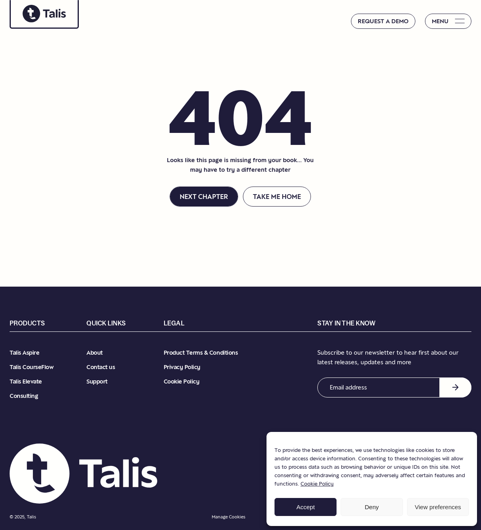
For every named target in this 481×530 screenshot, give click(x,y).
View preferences (438, 507)
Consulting (24, 395)
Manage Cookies (228, 517)
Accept (306, 507)
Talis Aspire (24, 352)
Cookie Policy (317, 483)
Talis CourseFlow (31, 366)
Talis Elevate (26, 381)
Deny (372, 507)
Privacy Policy (182, 366)
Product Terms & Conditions (201, 352)
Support (97, 381)
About (94, 352)
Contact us (100, 366)
